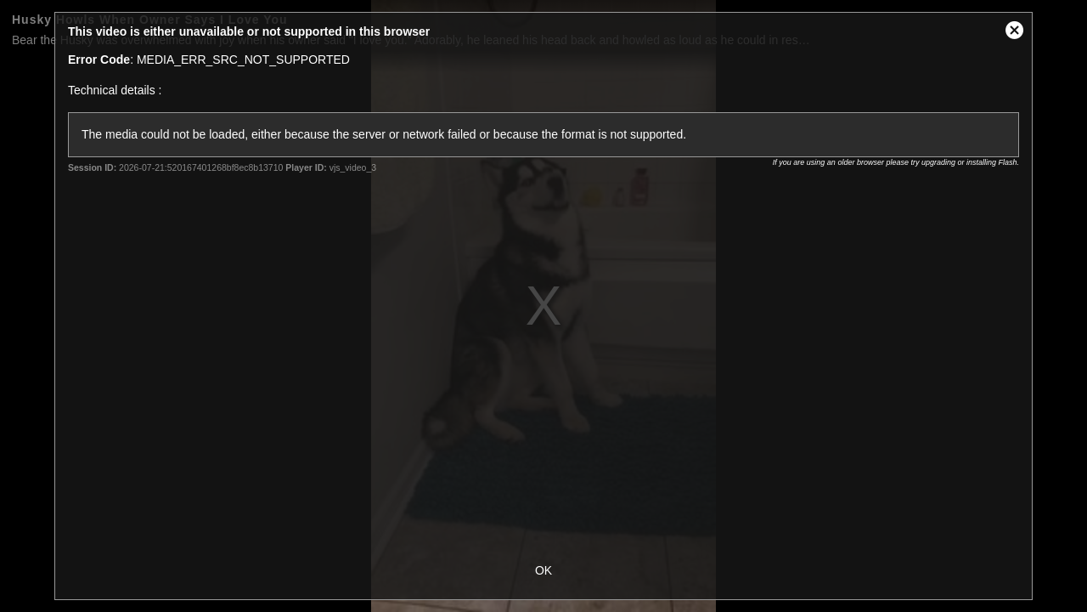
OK (543, 570)
